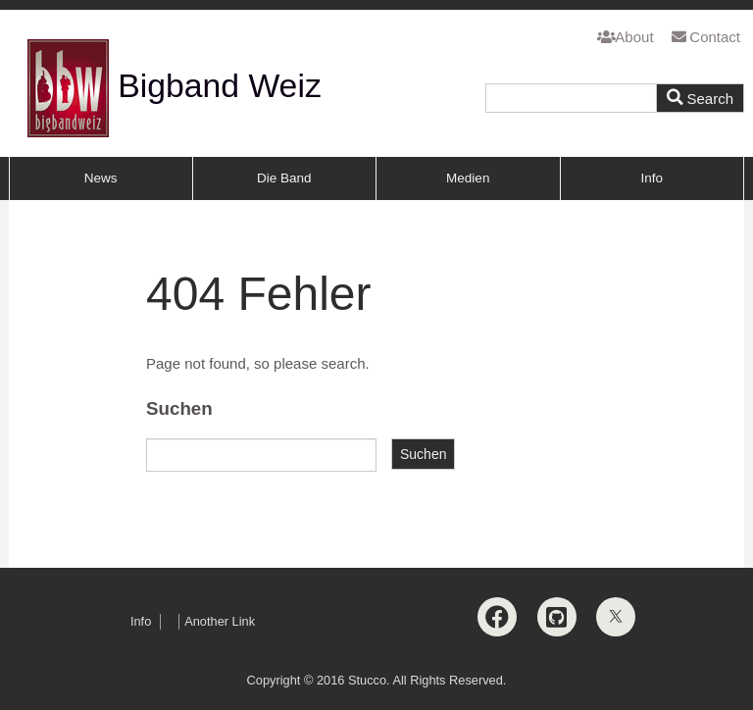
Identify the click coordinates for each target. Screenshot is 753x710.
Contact (706, 36)
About (625, 36)
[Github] (557, 616)
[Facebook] (497, 616)
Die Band (284, 178)
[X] (615, 616)
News (101, 178)
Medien (467, 178)
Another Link (219, 621)
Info (651, 178)
